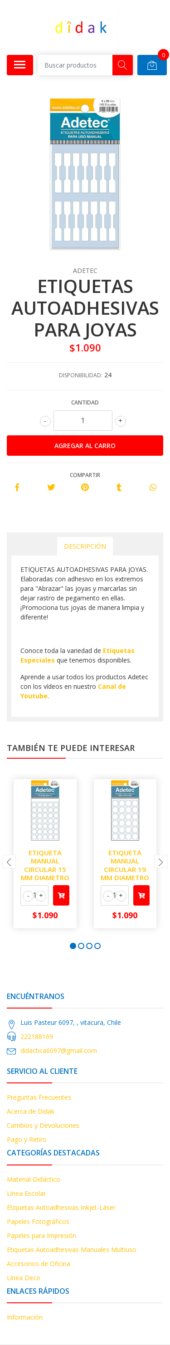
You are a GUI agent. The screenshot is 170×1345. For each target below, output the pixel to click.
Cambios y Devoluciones (43, 1125)
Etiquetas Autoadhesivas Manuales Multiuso (71, 1249)
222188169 (36, 1036)
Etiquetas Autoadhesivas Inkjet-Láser (61, 1207)
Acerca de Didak (30, 1111)
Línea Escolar (26, 1193)
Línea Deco (23, 1277)
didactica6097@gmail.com (58, 1050)
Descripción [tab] (85, 546)
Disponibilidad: (80, 375)
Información (25, 1317)
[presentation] (9, 861)
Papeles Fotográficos (38, 1221)
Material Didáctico (33, 1179)
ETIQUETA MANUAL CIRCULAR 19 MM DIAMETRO (125, 865)
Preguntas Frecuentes (39, 1097)
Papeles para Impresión (41, 1235)
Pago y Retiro (27, 1139)
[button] (73, 946)
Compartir (85, 475)
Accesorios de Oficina (38, 1263)
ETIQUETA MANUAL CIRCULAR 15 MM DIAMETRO (45, 865)
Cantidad (85, 402)
